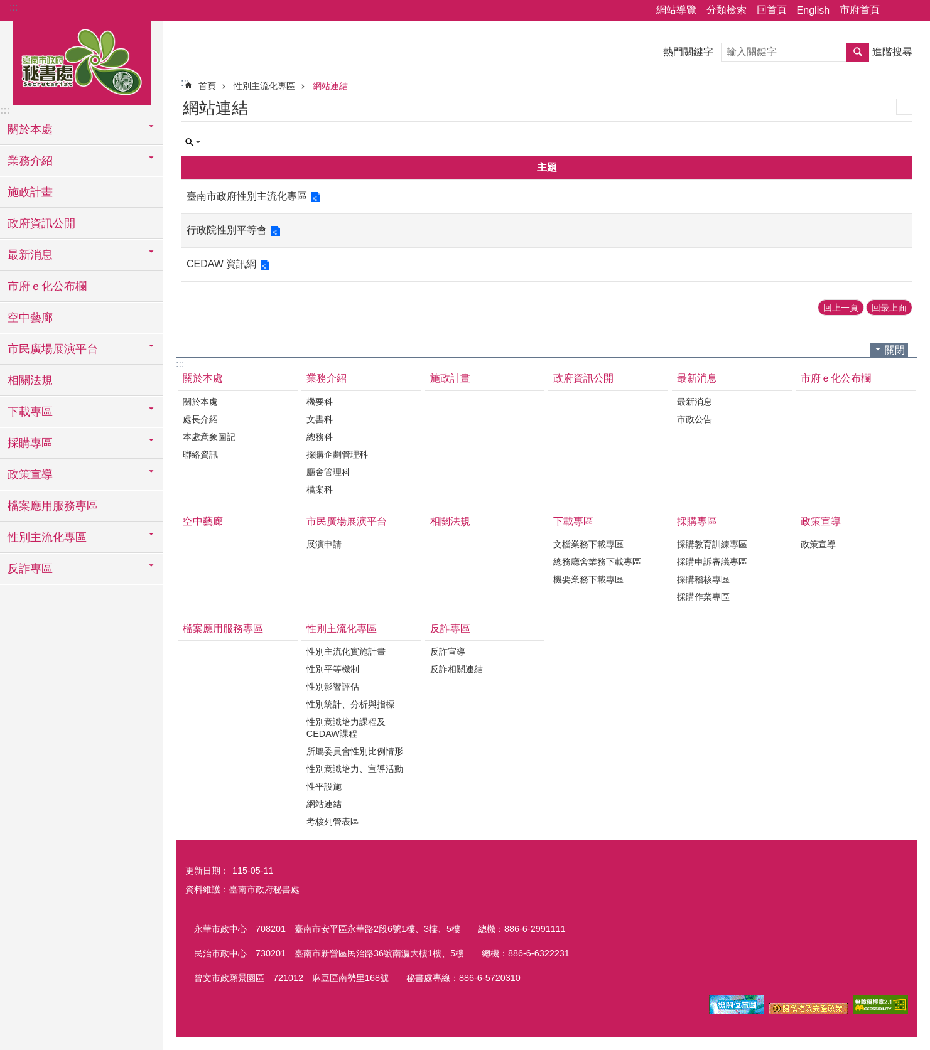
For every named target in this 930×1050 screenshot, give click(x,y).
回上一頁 (840, 308)
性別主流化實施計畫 (346, 651)
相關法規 (30, 380)
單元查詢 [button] (193, 142)
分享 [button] (895, 10)
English (813, 10)
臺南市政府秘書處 (82, 61)
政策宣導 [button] (30, 474)
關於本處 (203, 378)
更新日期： (207, 870)
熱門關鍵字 (688, 51)
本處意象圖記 (209, 437)
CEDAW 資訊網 (221, 264)
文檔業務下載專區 (588, 544)
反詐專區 (450, 628)
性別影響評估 (332, 687)
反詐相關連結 (456, 669)
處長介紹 (200, 419)
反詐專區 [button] (30, 568)
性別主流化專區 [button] (47, 537)
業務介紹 (326, 378)
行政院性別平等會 (227, 230)
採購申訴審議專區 (712, 562)
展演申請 (324, 544)
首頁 (207, 86)
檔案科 (319, 490)
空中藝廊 (30, 317)
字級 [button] (913, 10)
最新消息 (697, 378)
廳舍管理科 (328, 472)
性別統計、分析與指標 (350, 704)
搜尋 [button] (857, 52)
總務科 (319, 437)
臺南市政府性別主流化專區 (247, 196)
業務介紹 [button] (30, 160)
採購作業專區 (703, 597)
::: (13, 7)
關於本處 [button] (30, 129)
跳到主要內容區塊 (6, 6)
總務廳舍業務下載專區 (597, 562)
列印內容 (904, 107)
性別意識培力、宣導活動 (354, 769)
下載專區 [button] (30, 411)
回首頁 (772, 9)
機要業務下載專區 (588, 579)
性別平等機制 (332, 669)
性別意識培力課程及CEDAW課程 (346, 728)
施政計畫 (30, 192)
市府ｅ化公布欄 (47, 286)
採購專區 (697, 521)
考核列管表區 (332, 822)
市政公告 (694, 419)
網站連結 (330, 86)
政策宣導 (821, 521)
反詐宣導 (447, 651)
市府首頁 (860, 9)
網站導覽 (676, 9)
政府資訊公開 (41, 223)
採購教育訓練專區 (712, 544)
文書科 (319, 419)
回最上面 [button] (889, 308)
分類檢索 (726, 9)
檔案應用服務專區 (53, 506)
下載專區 (573, 521)
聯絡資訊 (200, 454)
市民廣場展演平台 (346, 521)
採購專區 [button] (30, 443)
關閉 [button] (895, 350)
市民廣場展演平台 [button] (53, 349)
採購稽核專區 (703, 579)
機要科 (319, 402)
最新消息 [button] (30, 255)
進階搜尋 (892, 51)
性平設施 (324, 786)
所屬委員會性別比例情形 (354, 751)
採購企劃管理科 (337, 454)
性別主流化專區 (264, 86)
